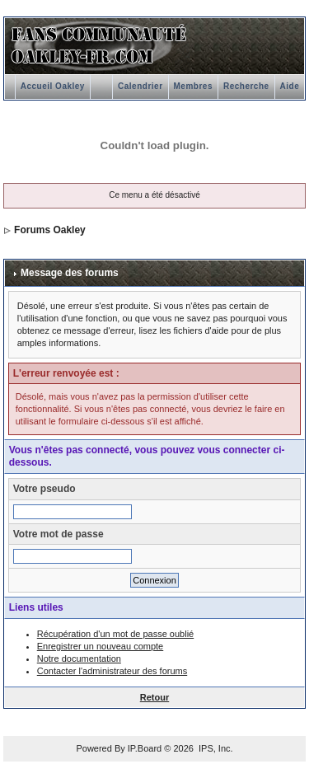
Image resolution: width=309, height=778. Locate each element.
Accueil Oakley (53, 86)
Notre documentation (79, 658)
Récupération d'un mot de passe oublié (115, 634)
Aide (290, 86)
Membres (193, 86)
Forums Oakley (50, 230)
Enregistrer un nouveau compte (100, 646)
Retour (154, 697)
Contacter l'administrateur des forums (112, 671)
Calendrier (140, 86)
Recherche (246, 86)
